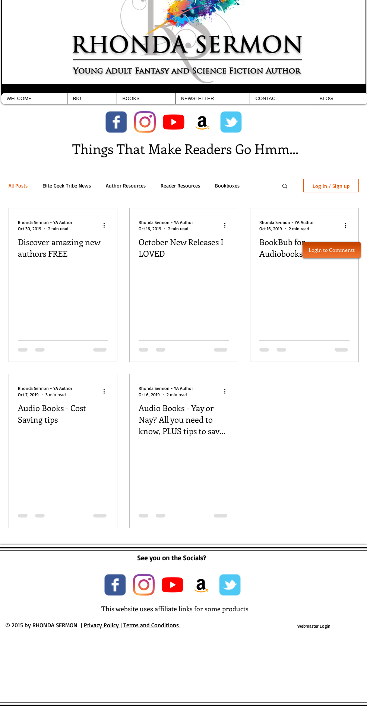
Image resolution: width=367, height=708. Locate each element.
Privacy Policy (102, 625)
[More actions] (106, 225)
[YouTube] (173, 122)
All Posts (18, 185)
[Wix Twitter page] (231, 122)
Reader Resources (180, 185)
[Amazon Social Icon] (202, 122)
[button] (284, 186)
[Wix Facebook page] (116, 122)
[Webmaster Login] (314, 626)
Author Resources (126, 185)
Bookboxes (227, 185)
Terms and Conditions (152, 625)
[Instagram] (145, 122)
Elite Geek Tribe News (66, 185)
